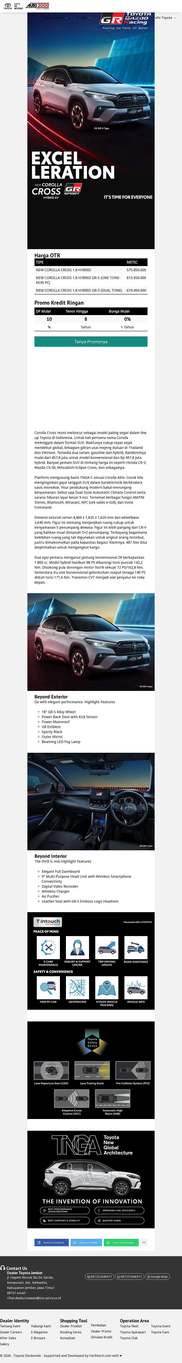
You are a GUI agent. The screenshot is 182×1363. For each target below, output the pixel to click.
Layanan (106, 17)
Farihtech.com (100, 1357)
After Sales (133, 17)
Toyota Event (161, 1327)
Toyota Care (160, 1333)
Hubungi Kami (42, 1327)
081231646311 (97, 1278)
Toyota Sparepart (133, 1333)
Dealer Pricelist (71, 1327)
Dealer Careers (11, 1333)
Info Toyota (163, 17)
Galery (5, 1345)
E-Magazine (40, 1333)
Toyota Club (129, 1339)
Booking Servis (71, 1333)
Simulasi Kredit (102, 1338)
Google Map (159, 1278)
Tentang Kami (53, 17)
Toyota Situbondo (27, 1357)
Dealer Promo (101, 1332)
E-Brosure (38, 1339)
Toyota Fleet (129, 1327)
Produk (81, 17)
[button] (51, 1244)
